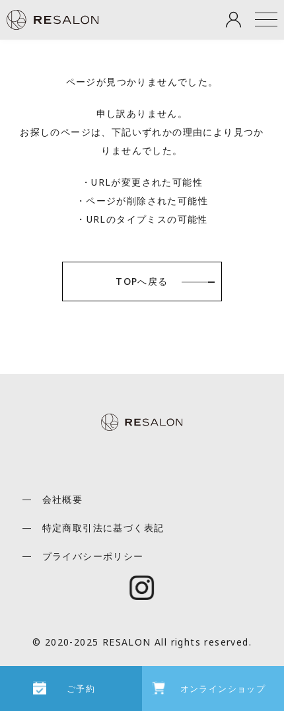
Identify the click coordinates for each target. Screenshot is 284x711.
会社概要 (62, 499)
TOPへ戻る (142, 281)
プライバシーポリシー (93, 556)
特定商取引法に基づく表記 (103, 527)
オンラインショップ (223, 688)
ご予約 (81, 688)
